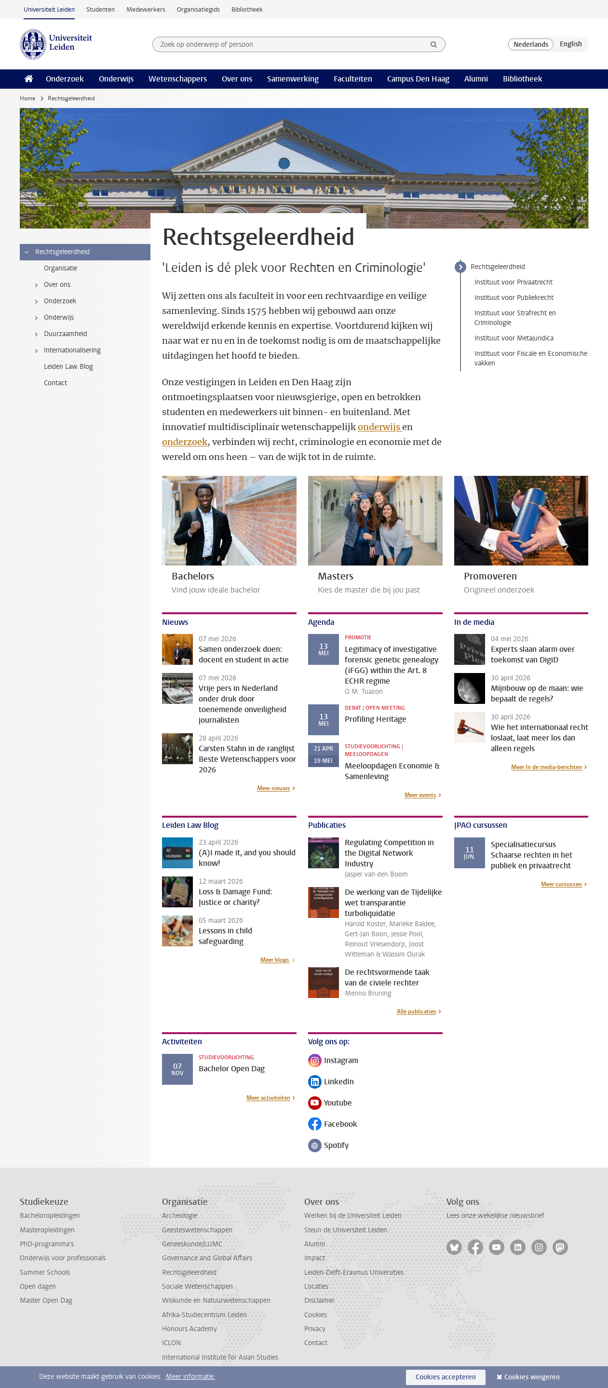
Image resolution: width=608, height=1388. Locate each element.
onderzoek (184, 441)
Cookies (315, 1315)
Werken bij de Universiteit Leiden (353, 1215)
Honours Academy (189, 1329)
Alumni (476, 79)
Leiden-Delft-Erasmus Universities (354, 1272)
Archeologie (179, 1215)
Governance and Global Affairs (207, 1258)
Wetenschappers (178, 79)
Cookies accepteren (446, 1377)
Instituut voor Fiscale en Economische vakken (530, 358)
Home (27, 98)
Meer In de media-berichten (546, 767)
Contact (315, 1343)
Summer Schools (45, 1272)
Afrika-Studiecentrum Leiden (204, 1315)
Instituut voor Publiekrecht (514, 297)
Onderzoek (65, 79)
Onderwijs (116, 79)
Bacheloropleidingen (50, 1215)
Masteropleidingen (47, 1230)
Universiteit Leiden (49, 9)
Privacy (314, 1329)
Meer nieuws (273, 788)
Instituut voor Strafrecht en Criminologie (515, 318)
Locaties (316, 1286)
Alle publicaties (416, 1011)
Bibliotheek (247, 9)
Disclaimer (319, 1300)
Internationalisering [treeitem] (66, 350)
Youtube (330, 1104)
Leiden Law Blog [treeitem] (68, 366)
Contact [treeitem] (55, 383)
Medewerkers (145, 9)
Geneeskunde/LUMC (192, 1244)
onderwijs (380, 426)
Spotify (328, 1146)
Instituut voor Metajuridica (514, 338)
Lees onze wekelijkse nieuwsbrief (495, 1215)
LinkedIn (331, 1083)
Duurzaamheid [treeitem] (59, 334)
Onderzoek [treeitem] (54, 301)
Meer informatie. (191, 1376)
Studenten (100, 9)
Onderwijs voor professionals (63, 1258)
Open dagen (38, 1286)
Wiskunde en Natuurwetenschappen (216, 1300)
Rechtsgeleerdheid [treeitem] (56, 252)
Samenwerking (293, 79)
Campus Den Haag (418, 79)
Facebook (332, 1125)
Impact (314, 1258)
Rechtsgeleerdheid (498, 266)
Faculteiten (353, 79)
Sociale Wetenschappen (197, 1286)
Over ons (237, 79)
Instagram (333, 1061)
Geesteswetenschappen (197, 1230)
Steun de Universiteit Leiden (345, 1230)
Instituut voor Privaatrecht (513, 282)
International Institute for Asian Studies (220, 1357)
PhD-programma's (47, 1244)
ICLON (171, 1343)
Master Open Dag (46, 1300)
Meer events (420, 795)
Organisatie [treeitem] (60, 268)
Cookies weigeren (532, 1377)
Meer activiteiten (268, 1098)
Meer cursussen (561, 884)
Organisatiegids (198, 9)
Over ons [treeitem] (51, 285)
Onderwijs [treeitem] (53, 318)
